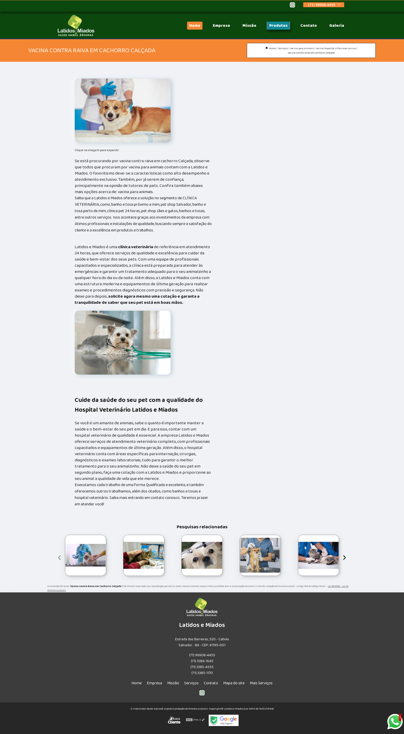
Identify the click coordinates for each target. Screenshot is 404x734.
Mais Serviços (261, 683)
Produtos (278, 25)
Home (194, 25)
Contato (308, 25)
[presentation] (59, 556)
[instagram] (292, 5)
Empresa (221, 25)
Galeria (336, 25)
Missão (249, 25)
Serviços (191, 683)
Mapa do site (234, 683)
